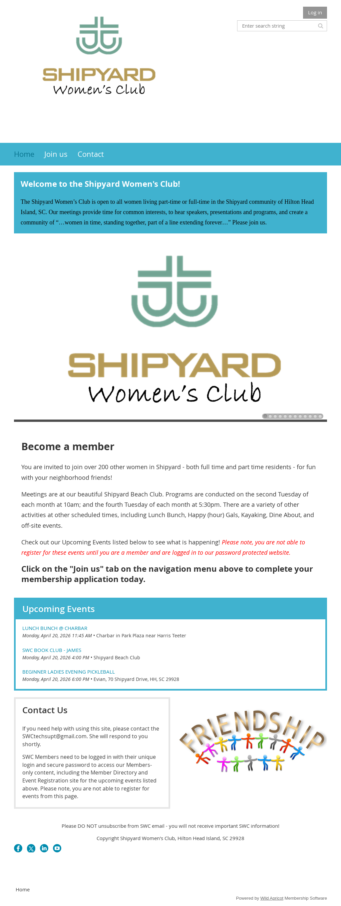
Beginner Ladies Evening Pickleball (68, 671)
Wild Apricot (271, 898)
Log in (315, 12)
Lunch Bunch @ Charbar (54, 628)
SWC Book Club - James (51, 650)
